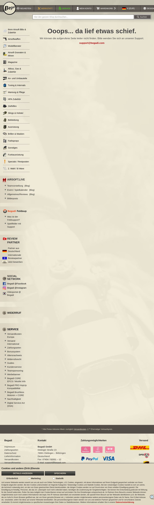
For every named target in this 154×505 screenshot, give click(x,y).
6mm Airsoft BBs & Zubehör (14, 34)
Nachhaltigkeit (14, 402)
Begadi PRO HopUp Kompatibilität (17, 390)
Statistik (59, 478)
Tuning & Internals (14, 89)
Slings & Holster (13, 117)
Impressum (9, 450)
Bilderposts (12, 202)
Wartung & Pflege (14, 96)
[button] (128, 12)
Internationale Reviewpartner (15, 260)
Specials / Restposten (16, 165)
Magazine (10, 66)
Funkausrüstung (13, 158)
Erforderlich (12, 478)
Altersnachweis (14, 359)
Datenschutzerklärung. (125, 502)
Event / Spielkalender (21, 193)
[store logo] (9, 11)
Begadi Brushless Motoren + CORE (15, 397)
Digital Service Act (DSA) (16, 408)
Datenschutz (10, 457)
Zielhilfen (10, 110)
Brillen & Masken (13, 138)
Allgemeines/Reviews (21, 198)
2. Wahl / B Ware (13, 172)
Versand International (13, 346)
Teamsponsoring (15, 374)
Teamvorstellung (18, 189)
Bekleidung (11, 124)
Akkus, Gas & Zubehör (12, 74)
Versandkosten (80, 433)
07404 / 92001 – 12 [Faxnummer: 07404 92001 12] (51, 463)
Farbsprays (11, 144)
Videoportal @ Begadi (14, 297)
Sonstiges (10, 151)
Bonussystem (13, 355)
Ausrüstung (11, 131)
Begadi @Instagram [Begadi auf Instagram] (16, 291)
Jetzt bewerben (15, 265)
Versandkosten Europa (14, 339)
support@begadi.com (91, 46)
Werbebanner (13, 378)
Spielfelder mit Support (14, 229)
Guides (10, 366)
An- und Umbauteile (15, 82)
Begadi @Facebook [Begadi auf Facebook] (16, 287)
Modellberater (12, 50)
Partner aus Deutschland (14, 253)
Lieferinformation (12, 460)
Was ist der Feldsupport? (13, 222)
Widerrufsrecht (14, 363)
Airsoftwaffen (11, 43)
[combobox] (83, 21)
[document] (77, 484)
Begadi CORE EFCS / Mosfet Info (16, 383)
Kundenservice (14, 370)
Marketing (36, 478)
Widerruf (14, 316)
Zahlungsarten (14, 351)
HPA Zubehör (12, 103)
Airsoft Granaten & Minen (14, 57)
